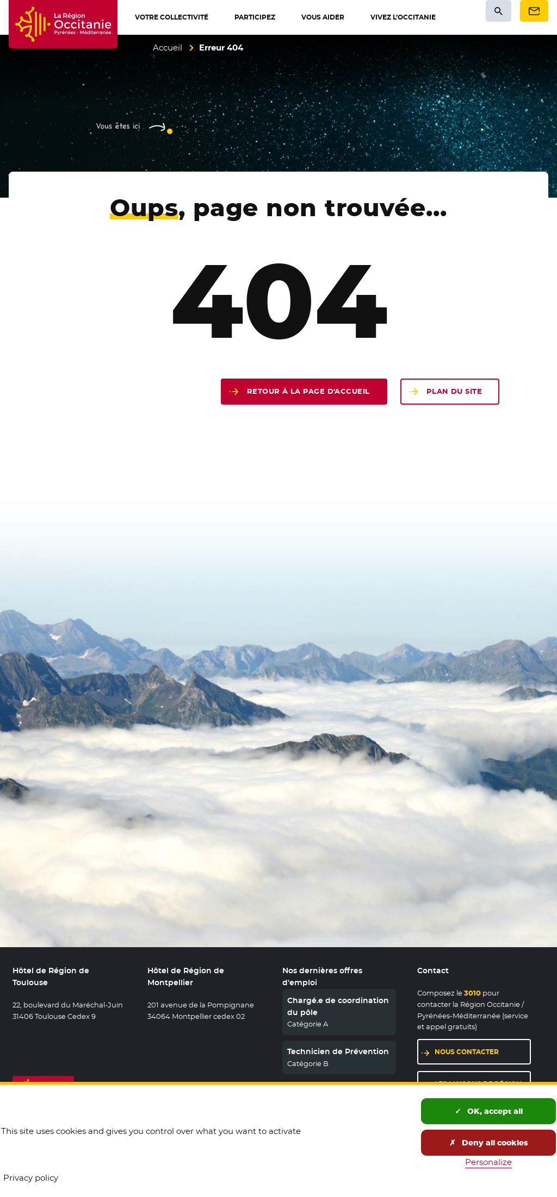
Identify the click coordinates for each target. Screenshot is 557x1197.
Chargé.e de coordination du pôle (338, 1006)
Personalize (488, 1162)
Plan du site (454, 391)
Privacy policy (30, 1178)
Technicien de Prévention (338, 1051)
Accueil (167, 47)
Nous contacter (483, 1051)
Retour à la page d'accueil (308, 391)
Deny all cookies (488, 1143)
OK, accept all (489, 1111)
